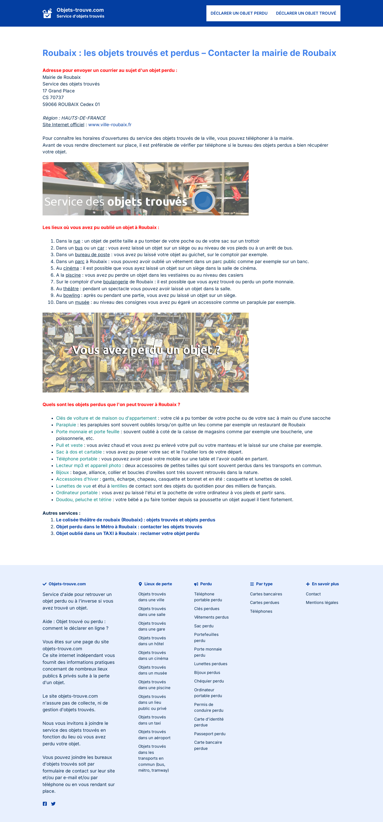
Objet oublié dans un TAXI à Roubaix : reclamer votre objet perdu (127, 533)
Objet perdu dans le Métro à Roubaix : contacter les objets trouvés (129, 526)
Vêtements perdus (211, 617)
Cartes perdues (264, 602)
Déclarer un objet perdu (239, 13)
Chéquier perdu (209, 681)
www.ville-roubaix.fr (109, 124)
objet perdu (55, 601)
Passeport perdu (210, 733)
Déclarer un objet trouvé (306, 13)
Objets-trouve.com (80, 10)
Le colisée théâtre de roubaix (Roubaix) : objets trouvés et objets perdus (135, 519)
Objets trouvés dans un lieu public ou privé (152, 702)
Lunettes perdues (210, 663)
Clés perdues (206, 608)
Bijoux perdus (207, 672)
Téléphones (261, 611)
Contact (313, 593)
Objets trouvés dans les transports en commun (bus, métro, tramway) (153, 758)
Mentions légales (322, 602)
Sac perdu (204, 625)
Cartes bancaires (266, 593)
